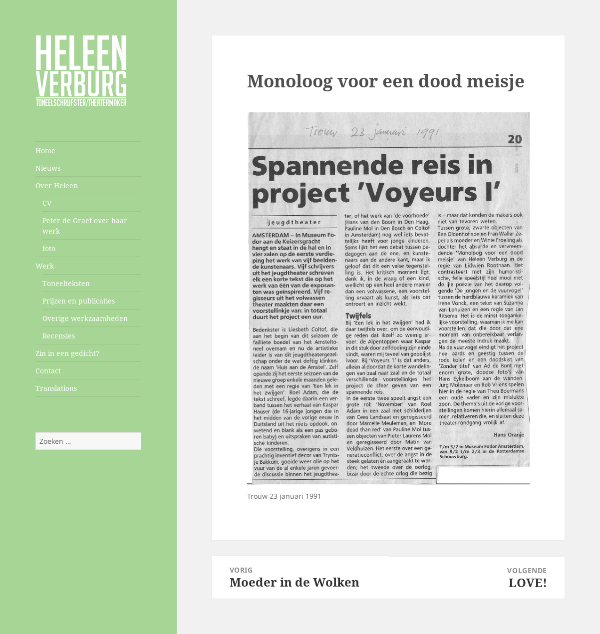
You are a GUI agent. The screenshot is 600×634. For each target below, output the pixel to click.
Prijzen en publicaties (78, 301)
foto (48, 248)
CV (46, 203)
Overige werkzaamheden (85, 318)
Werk (44, 266)
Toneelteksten (66, 283)
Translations (56, 388)
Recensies (58, 335)
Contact (48, 370)
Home (45, 150)
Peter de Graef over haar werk (84, 226)
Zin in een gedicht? (67, 353)
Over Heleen (56, 185)
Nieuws (47, 168)
